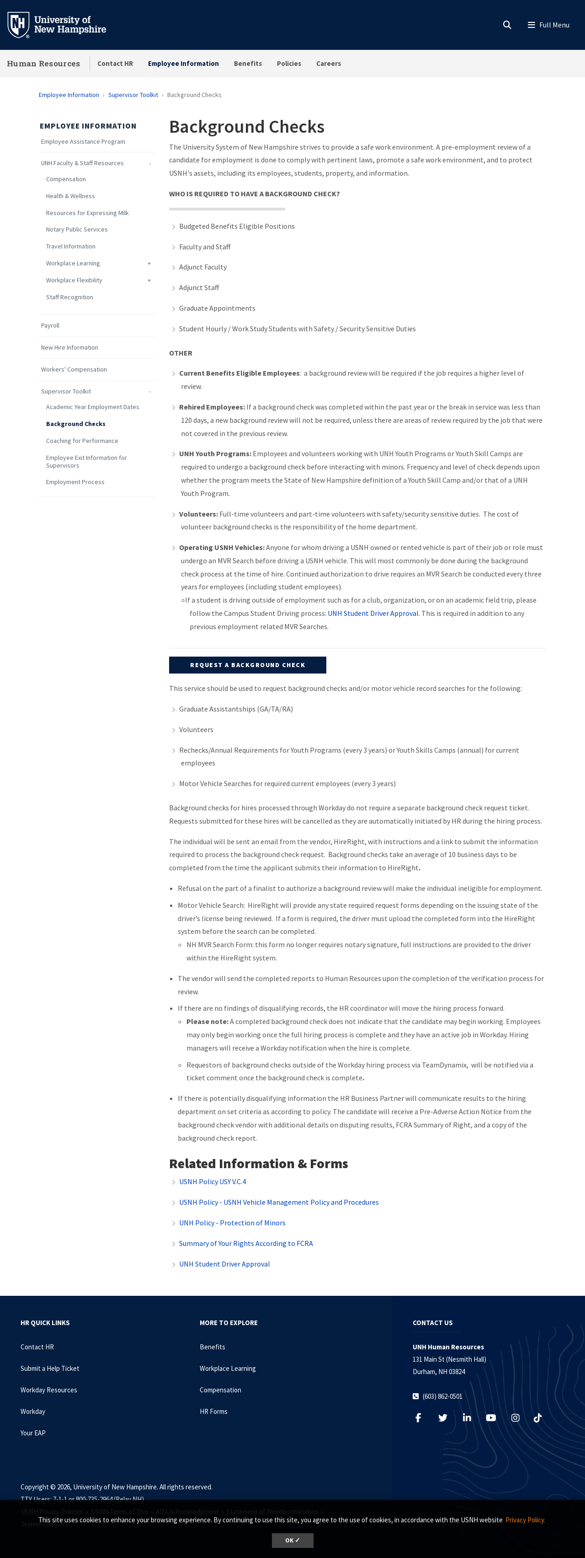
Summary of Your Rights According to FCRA (246, 1243)
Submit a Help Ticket (50, 1368)
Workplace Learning (73, 263)
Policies (289, 63)
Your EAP (33, 1433)
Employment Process (75, 482)
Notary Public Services (77, 229)
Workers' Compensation (74, 369)
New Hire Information (69, 347)
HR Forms (214, 1411)
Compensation (66, 179)
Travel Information (71, 246)
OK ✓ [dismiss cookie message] (292, 1540)
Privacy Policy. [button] (525, 1519)
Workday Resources (49, 1389)
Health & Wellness (70, 196)
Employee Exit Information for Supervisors (86, 461)
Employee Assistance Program (83, 142)
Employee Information (183, 63)
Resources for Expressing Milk (87, 213)
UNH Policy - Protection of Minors (232, 1222)
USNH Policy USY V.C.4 (212, 1181)
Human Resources (43, 63)
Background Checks (76, 424)
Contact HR (115, 63)
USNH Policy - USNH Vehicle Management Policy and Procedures (279, 1202)
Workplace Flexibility (74, 280)
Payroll (50, 325)
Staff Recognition (69, 297)
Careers (328, 63)
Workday (33, 1411)
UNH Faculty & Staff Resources (82, 163)
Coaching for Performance (82, 441)
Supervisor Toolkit (133, 95)
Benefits (248, 63)
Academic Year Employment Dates (92, 407)
